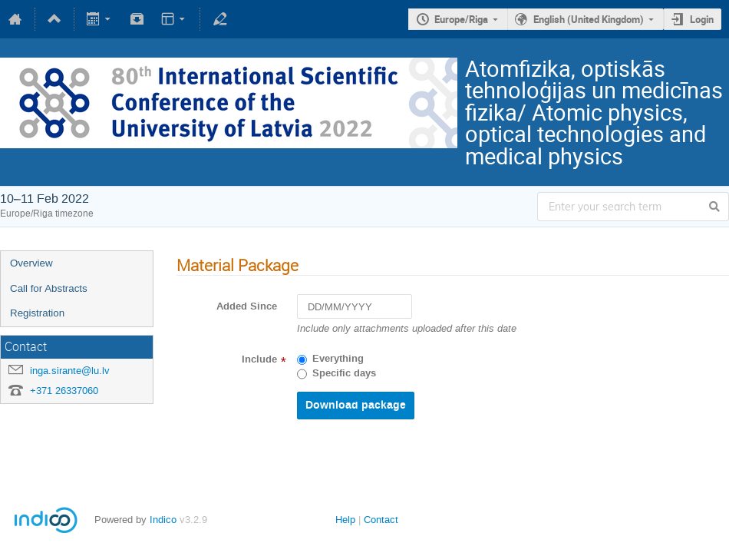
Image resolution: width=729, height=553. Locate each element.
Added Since (246, 306)
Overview (31, 263)
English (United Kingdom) (588, 19)
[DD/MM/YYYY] (354, 307)
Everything (338, 359)
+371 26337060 (64, 390)
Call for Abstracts (48, 288)
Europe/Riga (461, 19)
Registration (37, 313)
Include (259, 359)
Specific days (344, 373)
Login (702, 19)
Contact (381, 519)
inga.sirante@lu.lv (70, 370)
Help (345, 519)
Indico (163, 519)
